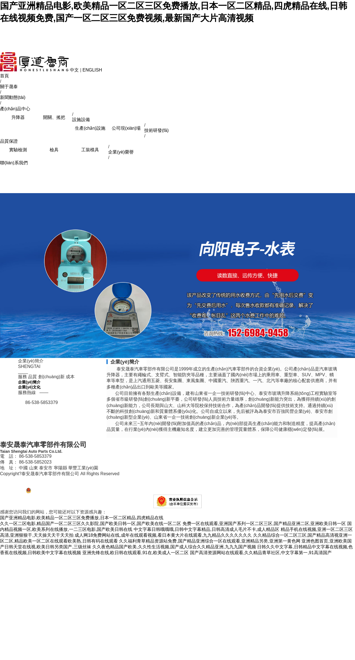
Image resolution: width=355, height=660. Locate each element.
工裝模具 (90, 149)
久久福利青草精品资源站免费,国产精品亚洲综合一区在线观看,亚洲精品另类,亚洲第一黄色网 (209, 541)
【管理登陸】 (11, 492)
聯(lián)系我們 (14, 162)
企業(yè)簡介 (29, 382)
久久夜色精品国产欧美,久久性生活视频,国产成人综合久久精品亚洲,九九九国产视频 (174, 546)
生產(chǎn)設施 (90, 128)
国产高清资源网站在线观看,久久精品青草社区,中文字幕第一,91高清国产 (261, 552)
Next (349, 274)
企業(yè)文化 (29, 387)
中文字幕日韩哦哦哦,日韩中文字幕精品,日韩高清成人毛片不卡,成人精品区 (206, 529)
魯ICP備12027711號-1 (18, 479)
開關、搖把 (54, 117)
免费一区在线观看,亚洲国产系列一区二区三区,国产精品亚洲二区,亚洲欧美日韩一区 (264, 523)
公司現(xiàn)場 (126, 128)
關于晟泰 (9, 86)
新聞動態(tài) (13, 97)
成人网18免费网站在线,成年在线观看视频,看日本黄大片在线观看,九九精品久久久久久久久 (163, 535)
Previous (5, 274)
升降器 (18, 117)
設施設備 (81, 119)
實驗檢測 (18, 149)
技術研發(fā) (156, 130)
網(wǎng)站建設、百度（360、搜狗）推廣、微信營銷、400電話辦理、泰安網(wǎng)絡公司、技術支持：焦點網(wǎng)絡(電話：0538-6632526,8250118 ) (129, 485)
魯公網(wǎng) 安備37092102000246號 (60, 492)
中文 (74, 70)
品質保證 (9, 141)
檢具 (54, 149)
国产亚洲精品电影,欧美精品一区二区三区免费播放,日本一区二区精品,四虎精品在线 (81, 517)
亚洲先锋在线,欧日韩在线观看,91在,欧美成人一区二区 (135, 552)
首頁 (4, 75)
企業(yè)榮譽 (121, 152)
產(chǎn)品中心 (15, 108)
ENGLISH (92, 70)
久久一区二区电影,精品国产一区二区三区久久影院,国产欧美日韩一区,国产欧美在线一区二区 (90, 523)
